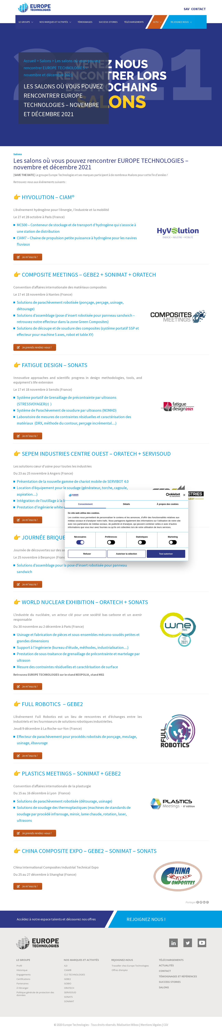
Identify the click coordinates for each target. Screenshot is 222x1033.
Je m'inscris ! (27, 257)
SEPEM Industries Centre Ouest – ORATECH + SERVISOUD (96, 453)
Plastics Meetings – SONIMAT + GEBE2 (71, 773)
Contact (198, 9)
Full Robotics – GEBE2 (52, 704)
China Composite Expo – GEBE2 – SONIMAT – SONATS (89, 850)
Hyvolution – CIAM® (48, 197)
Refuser (87, 553)
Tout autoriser (166, 553)
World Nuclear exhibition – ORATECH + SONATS (86, 602)
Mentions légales (151, 1025)
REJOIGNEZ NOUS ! (146, 919)
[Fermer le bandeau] (184, 495)
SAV (186, 9)
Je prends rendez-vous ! (34, 347)
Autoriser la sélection (126, 553)
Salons (45, 60)
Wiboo (135, 1025)
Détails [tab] (126, 504)
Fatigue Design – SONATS (54, 365)
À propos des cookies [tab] (167, 504)
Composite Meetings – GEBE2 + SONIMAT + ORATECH (89, 274)
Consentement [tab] (85, 504)
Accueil (30, 60)
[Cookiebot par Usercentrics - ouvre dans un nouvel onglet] (168, 495)
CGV (165, 1025)
